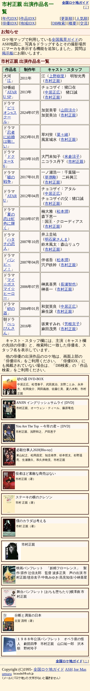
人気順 (82, 18)
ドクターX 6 (9, 161)
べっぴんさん (9, 328)
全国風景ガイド (65, 39)
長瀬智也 (68, 284)
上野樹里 (56, 76)
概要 (72, 23)
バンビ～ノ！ (9, 264)
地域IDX (27, 23)
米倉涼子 (72, 156)
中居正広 (52, 92)
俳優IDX (9, 23)
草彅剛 (50, 177)
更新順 (67, 18)
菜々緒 (62, 135)
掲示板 (7, 53)
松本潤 (62, 211)
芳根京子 (72, 324)
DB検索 (58, 23)
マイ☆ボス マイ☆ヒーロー (9, 289)
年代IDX (9, 18)
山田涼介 (68, 110)
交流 (84, 23)
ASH (69, 669)
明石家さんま (56, 239)
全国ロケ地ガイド (49, 669)
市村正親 (52, 81)
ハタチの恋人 (9, 243)
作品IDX (27, 18)
